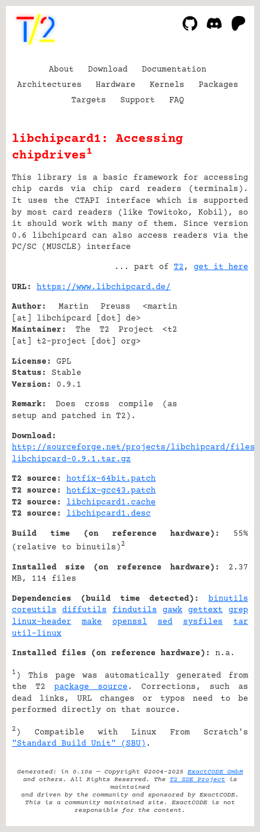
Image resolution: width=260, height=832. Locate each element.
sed (165, 622)
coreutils (34, 610)
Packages (218, 85)
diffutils (84, 610)
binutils (228, 599)
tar (240, 622)
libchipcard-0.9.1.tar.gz (71, 459)
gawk (172, 610)
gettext (205, 610)
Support (137, 100)
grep (238, 610)
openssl (129, 622)
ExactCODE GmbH (215, 772)
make (92, 622)
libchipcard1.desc (108, 514)
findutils (134, 610)
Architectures (49, 85)
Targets (89, 100)
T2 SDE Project (197, 780)
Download (108, 70)
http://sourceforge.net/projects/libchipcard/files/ (136, 447)
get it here (221, 267)
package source (91, 687)
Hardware (115, 85)
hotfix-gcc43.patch (110, 491)
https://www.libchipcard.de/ (104, 287)
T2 (179, 267)
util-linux (36, 634)
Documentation (174, 70)
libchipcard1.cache (110, 502)
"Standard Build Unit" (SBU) (79, 744)
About (61, 70)
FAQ (176, 100)
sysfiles (203, 622)
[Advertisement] (212, 359)
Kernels (167, 85)
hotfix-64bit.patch (110, 479)
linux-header (42, 622)
